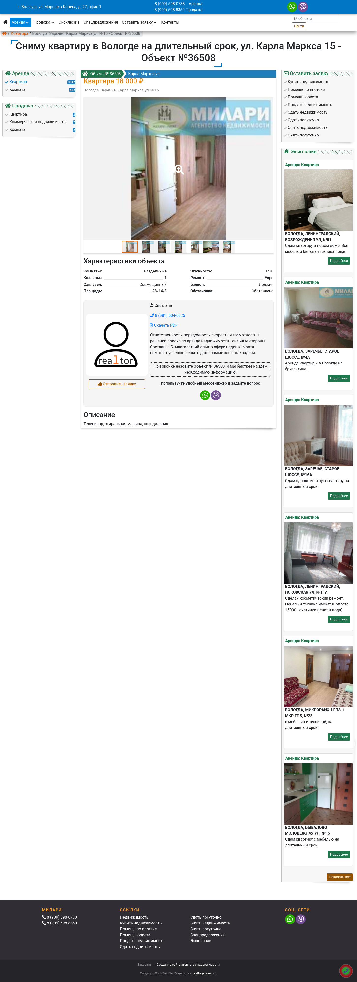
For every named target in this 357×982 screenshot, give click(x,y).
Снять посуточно (206, 929)
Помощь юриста (135, 935)
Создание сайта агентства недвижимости (188, 964)
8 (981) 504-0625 (167, 315)
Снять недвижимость (210, 923)
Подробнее (339, 261)
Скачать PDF (163, 325)
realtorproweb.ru (204, 973)
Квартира (19, 33)
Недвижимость (134, 917)
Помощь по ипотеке (138, 929)
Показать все (340, 877)
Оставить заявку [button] (139, 22)
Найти (299, 26)
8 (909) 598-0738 (170, 3)
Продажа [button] (44, 22)
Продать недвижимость (142, 940)
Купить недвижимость (141, 923)
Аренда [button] (21, 22)
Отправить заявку (117, 384)
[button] (178, 166)
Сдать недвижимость (140, 946)
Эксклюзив (69, 22)
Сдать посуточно (206, 917)
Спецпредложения (101, 22)
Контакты (170, 22)
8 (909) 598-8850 (170, 9)
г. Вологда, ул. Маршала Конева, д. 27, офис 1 (59, 6)
